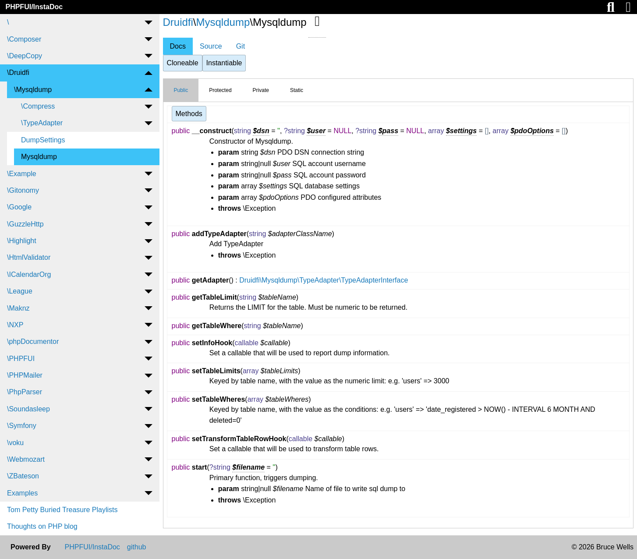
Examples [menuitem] (22, 493)
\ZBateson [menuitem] (23, 476)
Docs (178, 46)
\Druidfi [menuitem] (18, 72)
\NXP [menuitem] (15, 325)
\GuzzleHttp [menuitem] (25, 224)
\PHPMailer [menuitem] (24, 375)
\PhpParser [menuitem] (24, 392)
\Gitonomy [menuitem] (23, 190)
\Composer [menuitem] (24, 39)
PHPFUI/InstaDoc (34, 7)
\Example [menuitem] (21, 173)
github (136, 547)
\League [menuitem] (19, 291)
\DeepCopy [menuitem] (24, 56)
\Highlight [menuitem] (21, 240)
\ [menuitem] (8, 22)
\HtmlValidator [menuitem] (28, 257)
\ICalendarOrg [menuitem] (29, 274)
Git (240, 46)
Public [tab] (181, 90)
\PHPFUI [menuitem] (21, 358)
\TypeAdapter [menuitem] (42, 123)
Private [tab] (261, 90)
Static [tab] (296, 90)
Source (211, 46)
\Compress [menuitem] (38, 106)
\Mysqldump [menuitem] (33, 89)
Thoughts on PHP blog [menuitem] (42, 526)
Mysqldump (223, 22)
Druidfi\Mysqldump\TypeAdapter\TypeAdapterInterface (323, 280)
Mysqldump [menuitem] (39, 156)
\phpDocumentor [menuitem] (33, 341)
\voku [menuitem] (15, 442)
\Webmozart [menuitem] (26, 459)
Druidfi (178, 22)
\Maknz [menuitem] (18, 308)
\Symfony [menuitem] (21, 425)
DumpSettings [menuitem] (43, 140)
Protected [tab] (220, 90)
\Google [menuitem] (19, 207)
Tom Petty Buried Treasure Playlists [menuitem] (62, 509)
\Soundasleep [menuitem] (28, 409)
